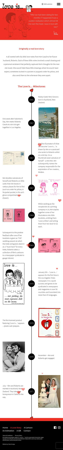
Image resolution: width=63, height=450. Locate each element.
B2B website (48, 4)
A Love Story (15, 427)
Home (5, 427)
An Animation (8, 430)
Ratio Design (11, 444)
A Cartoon (28, 427)
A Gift (19, 430)
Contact (27, 430)
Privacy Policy (18, 435)
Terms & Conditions (8, 435)
